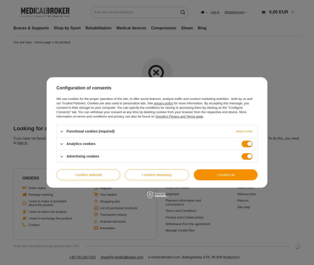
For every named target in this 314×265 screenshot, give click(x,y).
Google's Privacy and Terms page (179, 116)
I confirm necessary (157, 175)
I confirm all (226, 175)
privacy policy (163, 103)
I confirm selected (88, 175)
